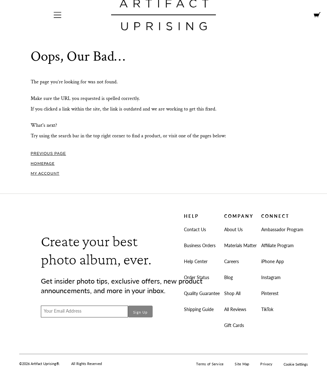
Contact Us (195, 229)
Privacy (266, 364)
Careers (231, 261)
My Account (45, 173)
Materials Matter (240, 245)
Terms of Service (210, 364)
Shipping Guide (199, 309)
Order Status (196, 277)
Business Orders (200, 245)
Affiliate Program (277, 245)
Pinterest (269, 293)
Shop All (232, 293)
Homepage (43, 163)
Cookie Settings (296, 364)
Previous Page (48, 153)
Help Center (196, 261)
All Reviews (235, 309)
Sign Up (140, 312)
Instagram (271, 277)
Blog (228, 277)
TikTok (267, 309)
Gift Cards (234, 325)
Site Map (242, 364)
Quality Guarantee (202, 293)
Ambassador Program (282, 229)
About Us (233, 229)
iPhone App (272, 261)
